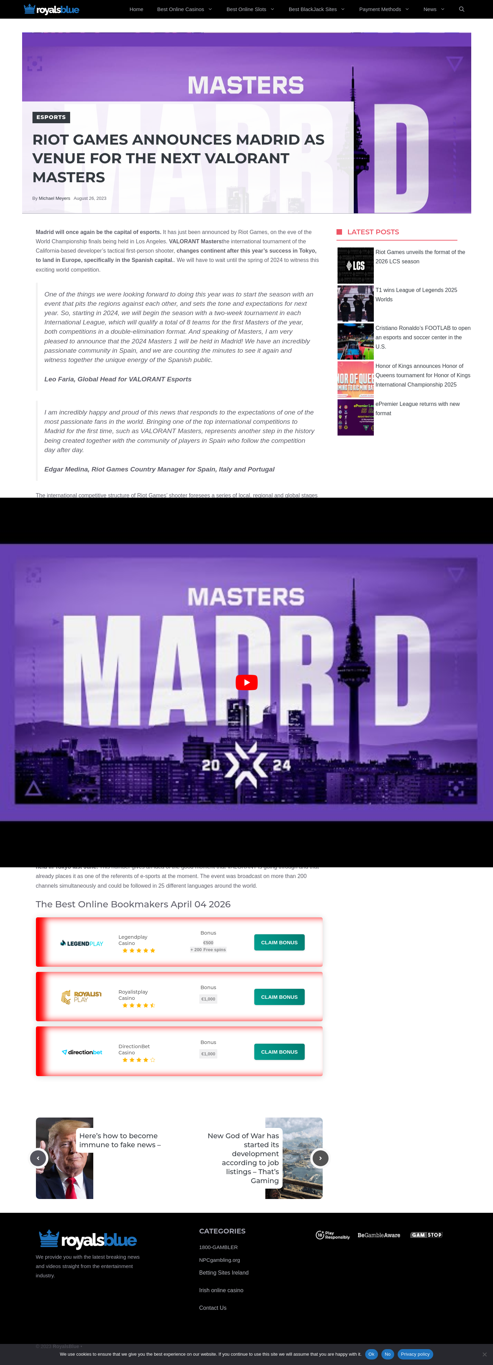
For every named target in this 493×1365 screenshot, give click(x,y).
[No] (484, 1354)
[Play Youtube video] (246, 682)
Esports (51, 117)
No (388, 1354)
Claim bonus (279, 942)
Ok (372, 1354)
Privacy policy (415, 1354)
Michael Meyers (54, 198)
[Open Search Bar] (461, 9)
